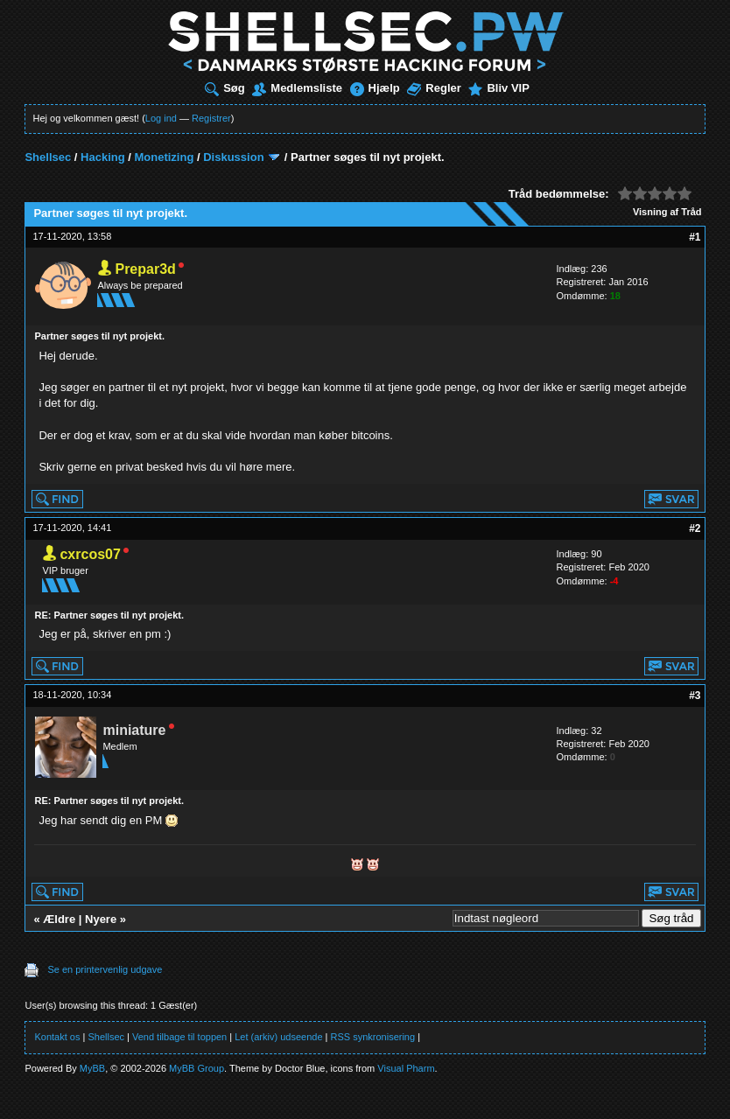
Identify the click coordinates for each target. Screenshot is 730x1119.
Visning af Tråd (667, 211)
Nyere (100, 919)
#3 (694, 695)
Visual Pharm (405, 1068)
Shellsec (48, 157)
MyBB (92, 1068)
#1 (694, 237)
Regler (433, 87)
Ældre (59, 919)
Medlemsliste (297, 87)
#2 (694, 528)
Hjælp (375, 87)
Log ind (161, 118)
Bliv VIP (498, 87)
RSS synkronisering (373, 1037)
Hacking (103, 157)
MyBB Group (196, 1068)
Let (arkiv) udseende (278, 1037)
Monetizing (163, 157)
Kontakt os (57, 1037)
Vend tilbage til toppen (179, 1037)
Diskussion (233, 157)
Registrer (211, 118)
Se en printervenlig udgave (104, 969)
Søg (225, 87)
